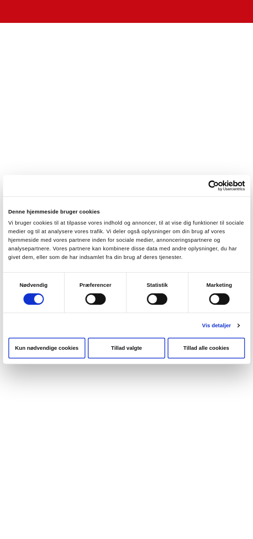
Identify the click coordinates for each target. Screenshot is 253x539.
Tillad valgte (126, 348)
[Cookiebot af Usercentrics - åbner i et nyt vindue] (213, 185)
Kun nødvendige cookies (47, 348)
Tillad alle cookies (206, 348)
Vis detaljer (216, 325)
